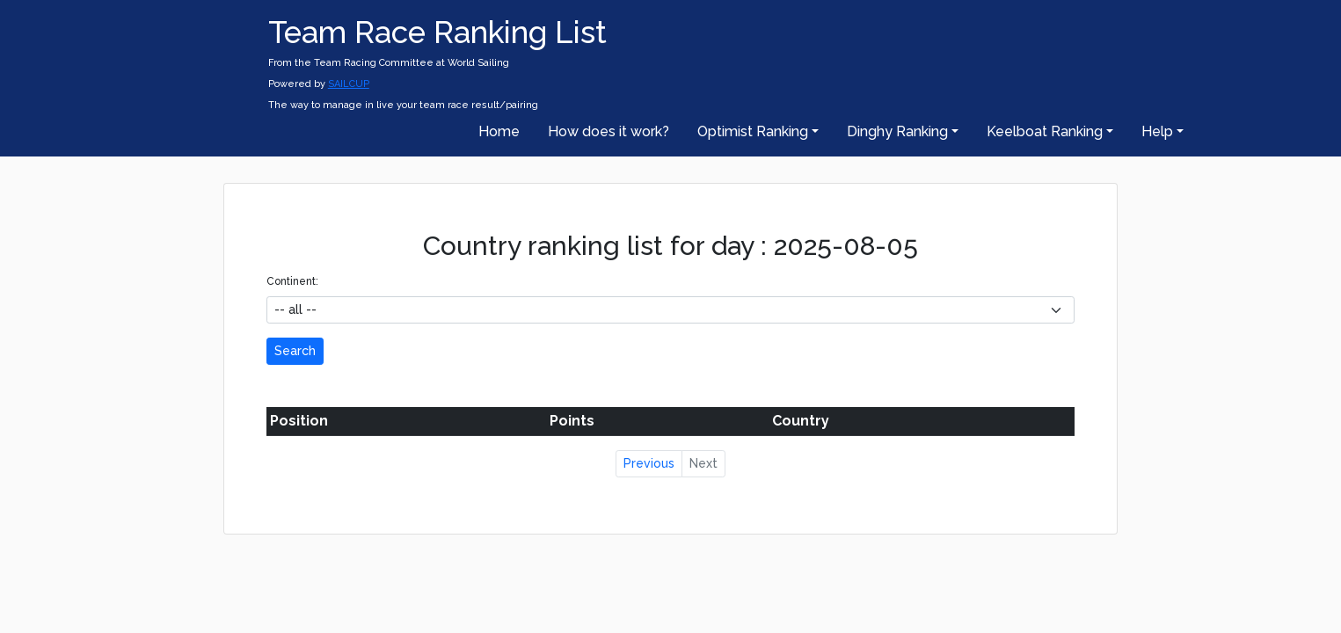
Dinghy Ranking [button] (897, 131)
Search (295, 351)
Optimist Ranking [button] (752, 131)
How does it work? (608, 131)
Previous (648, 463)
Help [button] (1157, 131)
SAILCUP (348, 84)
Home (499, 131)
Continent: (292, 281)
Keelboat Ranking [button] (1045, 131)
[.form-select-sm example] (670, 310)
